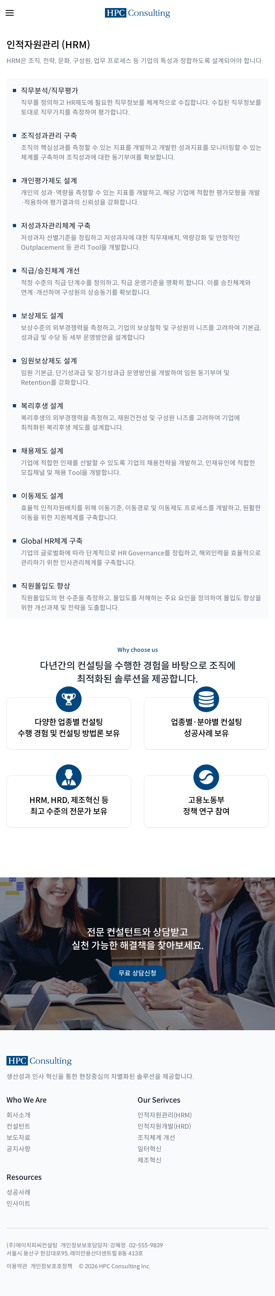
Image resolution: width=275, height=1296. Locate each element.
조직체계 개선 (156, 1138)
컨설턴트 (18, 1126)
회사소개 (18, 1115)
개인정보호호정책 (51, 1266)
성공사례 (18, 1192)
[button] (9, 13)
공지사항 (18, 1149)
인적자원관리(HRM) (165, 1115)
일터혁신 (150, 1149)
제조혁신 (150, 1160)
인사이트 (18, 1203)
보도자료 (18, 1138)
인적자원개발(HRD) (164, 1126)
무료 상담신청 (137, 973)
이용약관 (16, 1266)
